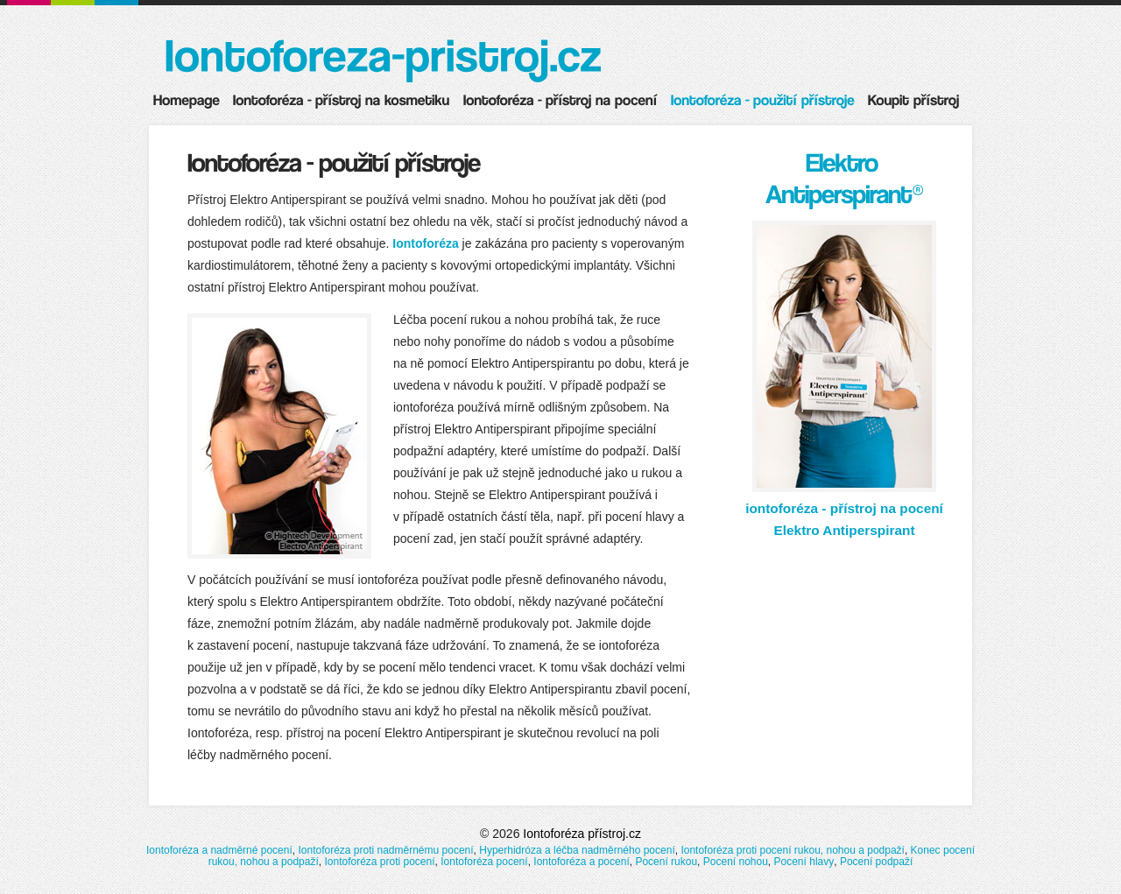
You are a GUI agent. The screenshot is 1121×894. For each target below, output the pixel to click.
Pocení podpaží (876, 861)
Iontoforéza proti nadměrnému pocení (385, 850)
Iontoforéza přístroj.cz (582, 834)
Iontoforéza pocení (484, 861)
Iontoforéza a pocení (581, 861)
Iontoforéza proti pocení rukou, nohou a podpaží (792, 850)
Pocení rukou (666, 861)
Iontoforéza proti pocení (379, 861)
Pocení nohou (735, 861)
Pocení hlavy (804, 861)
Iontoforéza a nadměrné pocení (219, 850)
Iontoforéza (425, 243)
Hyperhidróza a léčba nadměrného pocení (576, 850)
